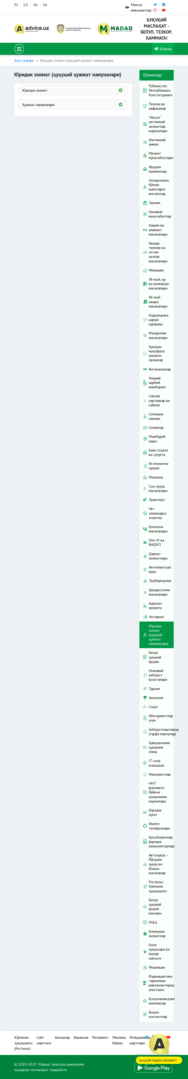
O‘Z (25, 5)
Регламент (100, 1037)
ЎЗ (16, 5)
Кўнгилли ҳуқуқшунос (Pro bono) (23, 1043)
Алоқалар (62, 1037)
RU (36, 5)
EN (45, 5)
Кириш (163, 48)
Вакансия (81, 1037)
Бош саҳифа (24, 60)
